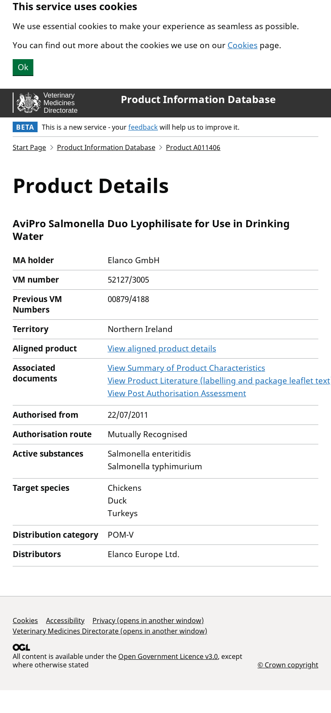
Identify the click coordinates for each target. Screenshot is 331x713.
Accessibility (65, 620)
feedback (143, 127)
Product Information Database (198, 99)
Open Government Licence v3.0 (168, 656)
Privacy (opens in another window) (148, 620)
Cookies (243, 45)
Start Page (29, 147)
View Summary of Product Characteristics (186, 367)
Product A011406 (193, 147)
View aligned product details (162, 348)
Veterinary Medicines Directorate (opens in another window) (110, 631)
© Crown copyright (288, 664)
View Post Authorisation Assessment (177, 393)
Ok (23, 67)
